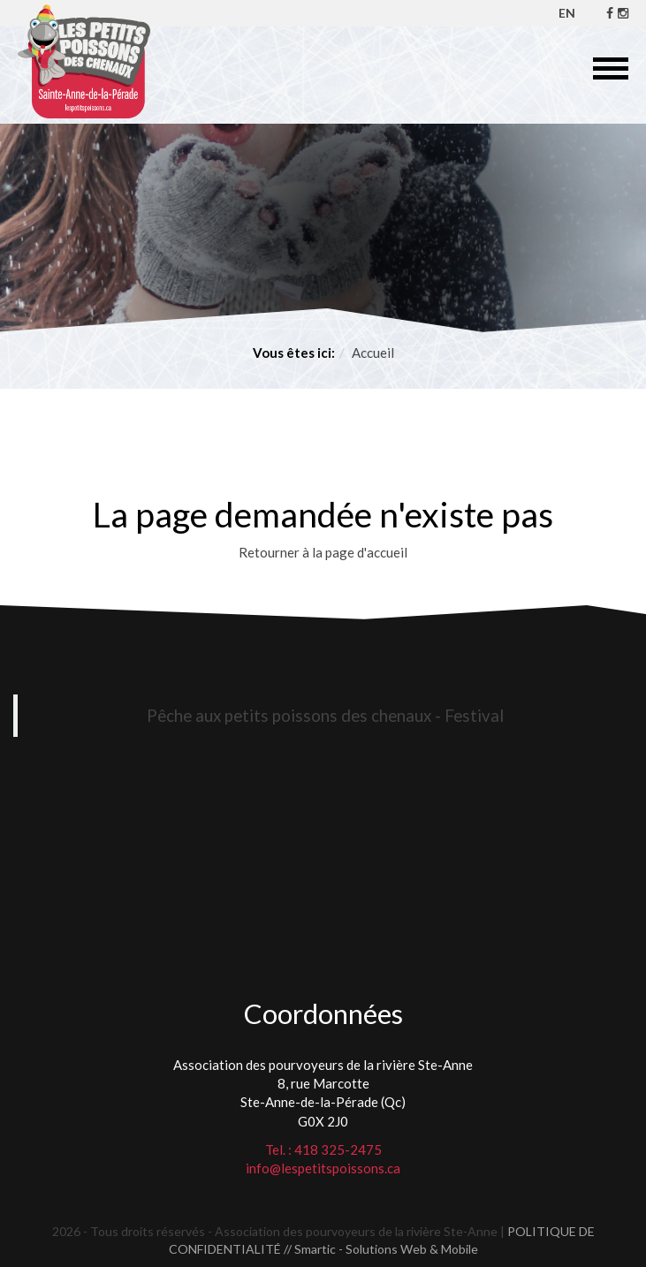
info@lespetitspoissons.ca (323, 1168)
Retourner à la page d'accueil (323, 552)
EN (567, 12)
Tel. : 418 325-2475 (323, 1149)
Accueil (373, 352)
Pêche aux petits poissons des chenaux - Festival (325, 715)
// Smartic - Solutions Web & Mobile (381, 1248)
